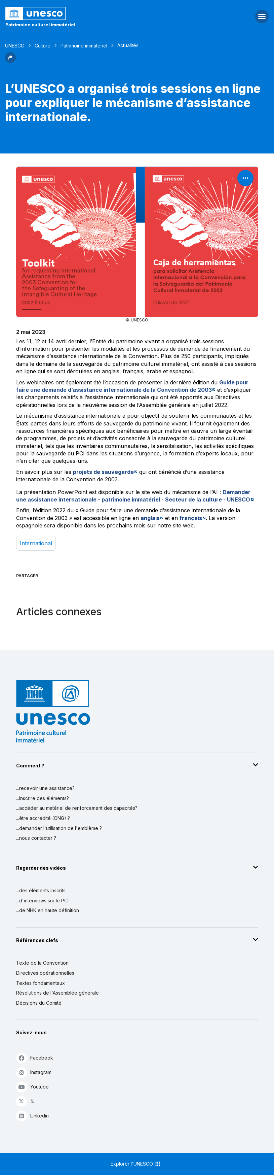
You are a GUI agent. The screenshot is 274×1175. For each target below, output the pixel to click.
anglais (150, 518)
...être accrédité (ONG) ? (43, 818)
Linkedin (32, 1115)
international (36, 543)
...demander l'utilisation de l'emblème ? (59, 828)
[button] (10, 61)
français (191, 518)
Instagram (33, 1072)
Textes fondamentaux (40, 983)
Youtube (32, 1086)
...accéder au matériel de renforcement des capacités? (77, 808)
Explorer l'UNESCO (136, 1164)
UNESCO (15, 45)
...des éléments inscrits (41, 890)
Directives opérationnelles (45, 973)
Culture (42, 45)
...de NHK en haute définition (47, 910)
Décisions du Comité (39, 1003)
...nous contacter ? (36, 838)
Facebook (34, 1057)
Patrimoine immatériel (84, 45)
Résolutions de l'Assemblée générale (57, 993)
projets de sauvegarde (103, 472)
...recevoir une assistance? (45, 788)
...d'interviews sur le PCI (42, 900)
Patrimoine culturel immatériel (40, 24)
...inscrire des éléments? (42, 798)
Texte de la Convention (42, 963)
